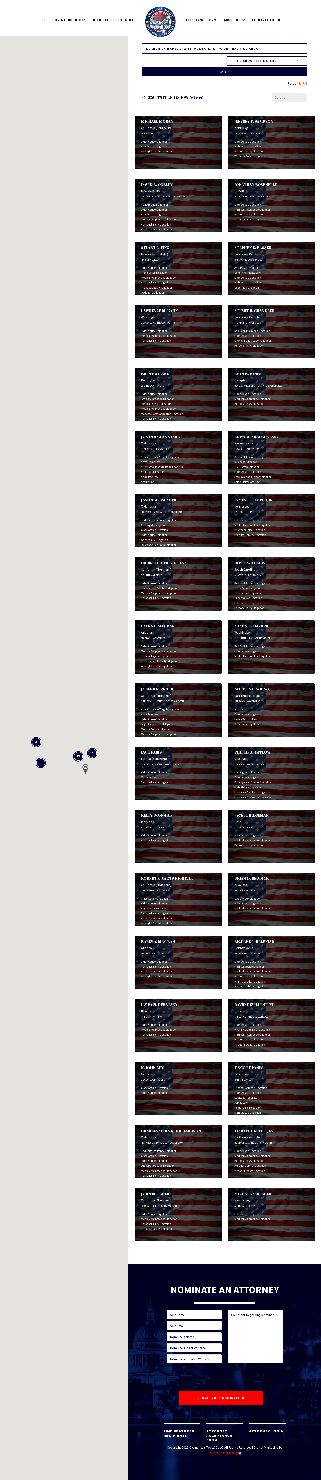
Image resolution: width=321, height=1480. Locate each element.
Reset (292, 83)
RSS (304, 83)
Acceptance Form (201, 20)
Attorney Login (266, 20)
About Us (232, 20)
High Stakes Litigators (114, 20)
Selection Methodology (64, 20)
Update (224, 72)
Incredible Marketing (222, 1453)
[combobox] (266, 61)
